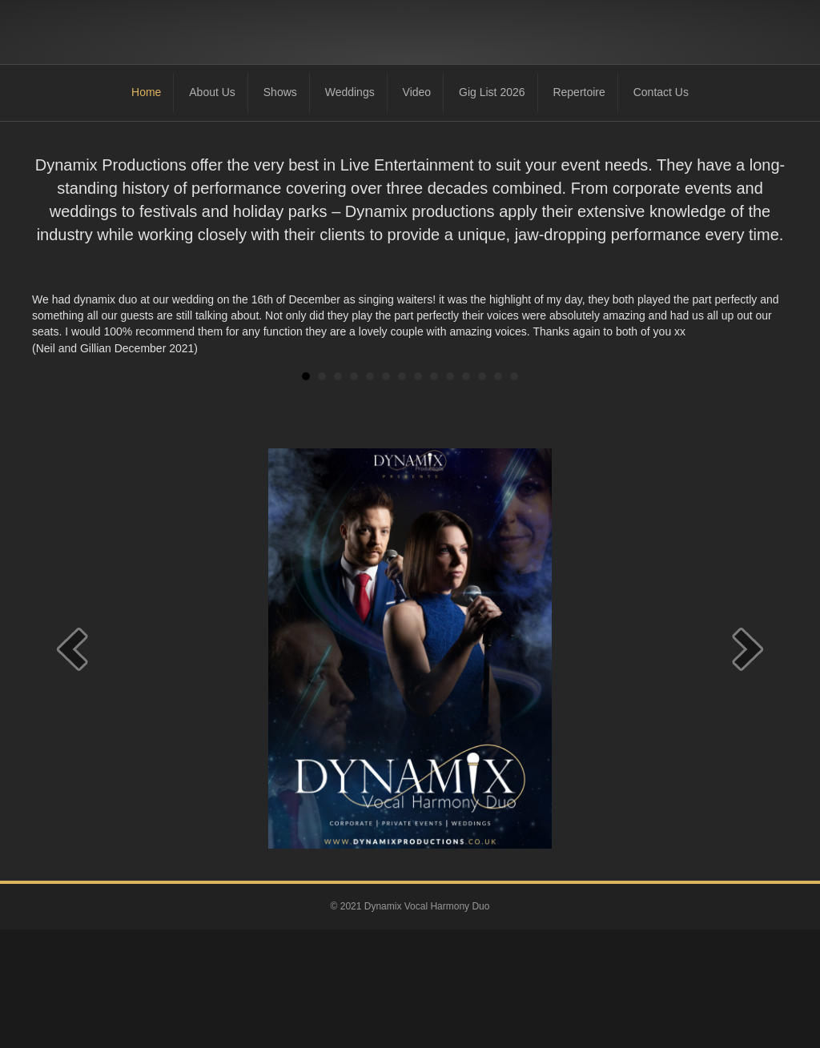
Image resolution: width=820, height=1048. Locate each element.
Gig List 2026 (492, 210)
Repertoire (579, 210)
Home (146, 210)
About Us (212, 210)
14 (514, 495)
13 (498, 495)
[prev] (72, 767)
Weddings (350, 210)
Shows (280, 210)
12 (482, 495)
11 (466, 495)
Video (417, 210)
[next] (748, 767)
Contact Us (661, 210)
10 (450, 495)
